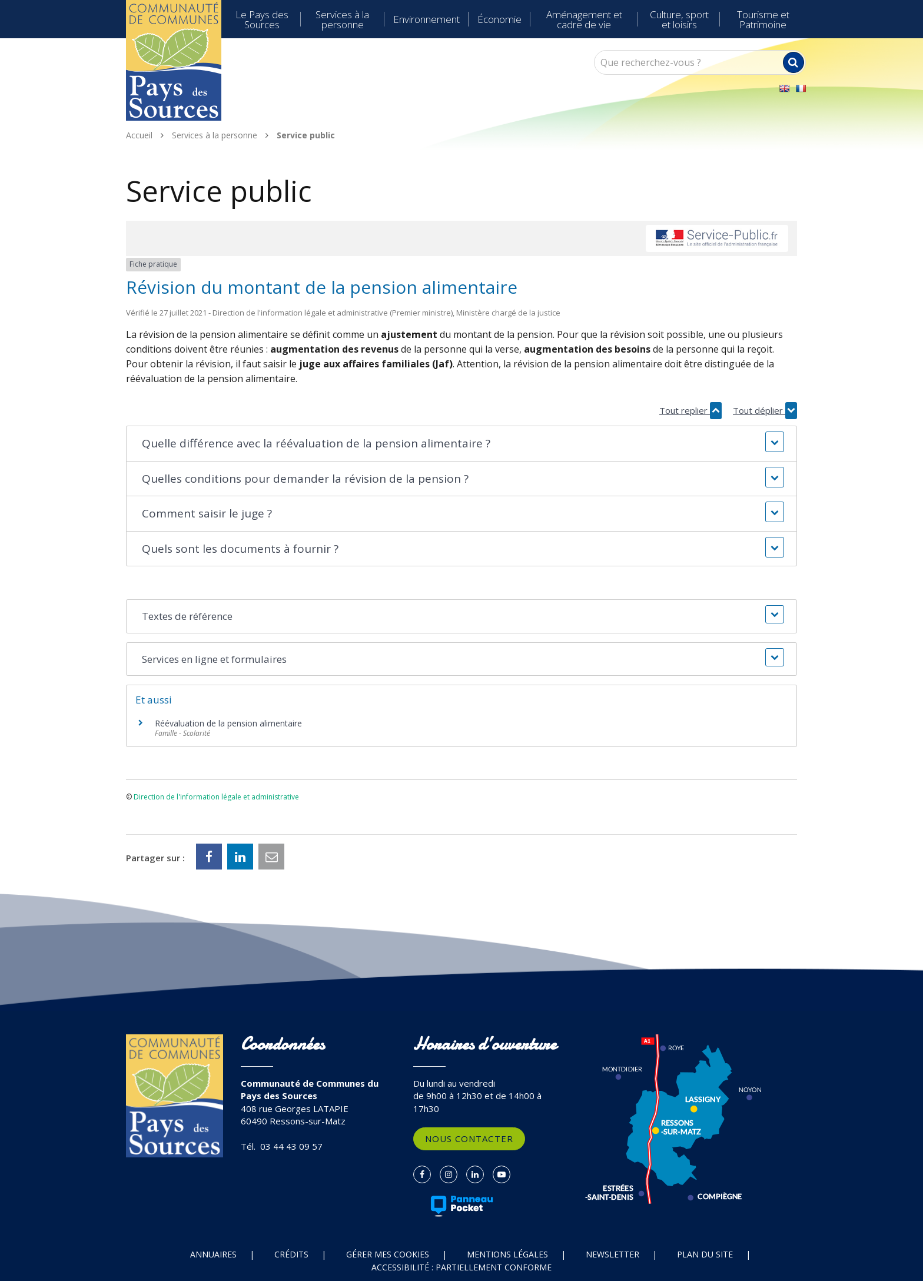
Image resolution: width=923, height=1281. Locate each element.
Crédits (291, 1254)
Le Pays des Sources (261, 19)
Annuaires (213, 1254)
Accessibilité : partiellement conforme (461, 1267)
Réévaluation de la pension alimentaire (228, 723)
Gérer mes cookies (387, 1254)
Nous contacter (469, 1138)
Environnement (426, 19)
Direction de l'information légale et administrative (216, 797)
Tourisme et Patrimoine (763, 19)
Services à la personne (342, 19)
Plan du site (705, 1254)
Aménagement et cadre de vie (584, 19)
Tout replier (690, 410)
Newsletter (612, 1254)
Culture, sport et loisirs (679, 19)
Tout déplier (765, 410)
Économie (499, 19)
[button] (461, 443)
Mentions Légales (507, 1254)
